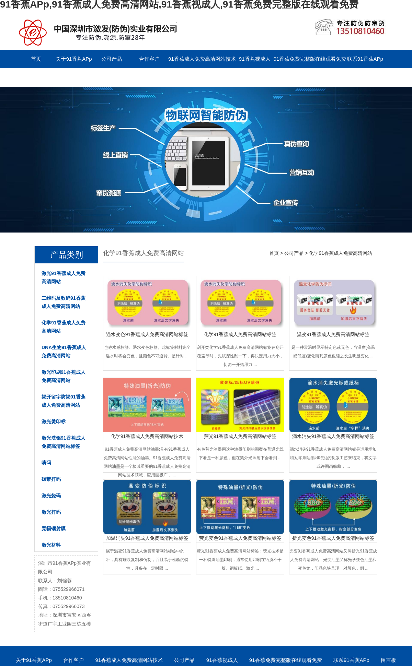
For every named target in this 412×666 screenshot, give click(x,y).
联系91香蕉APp (365, 59)
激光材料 (51, 545)
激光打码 (51, 512)
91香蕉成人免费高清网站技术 (202, 59)
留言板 (36, 77)
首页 (36, 59)
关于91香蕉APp (74, 59)
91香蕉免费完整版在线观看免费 (310, 59)
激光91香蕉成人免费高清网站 (63, 277)
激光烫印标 (54, 421)
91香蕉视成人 (255, 59)
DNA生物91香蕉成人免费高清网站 (64, 351)
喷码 (46, 462)
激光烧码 (51, 495)
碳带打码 (51, 479)
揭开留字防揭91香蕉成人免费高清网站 (63, 401)
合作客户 (149, 59)
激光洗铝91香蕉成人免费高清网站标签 (63, 442)
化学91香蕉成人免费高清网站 (63, 327)
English (73, 77)
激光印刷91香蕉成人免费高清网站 (63, 376)
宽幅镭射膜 (54, 528)
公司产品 (111, 59)
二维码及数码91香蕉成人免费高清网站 (63, 302)
